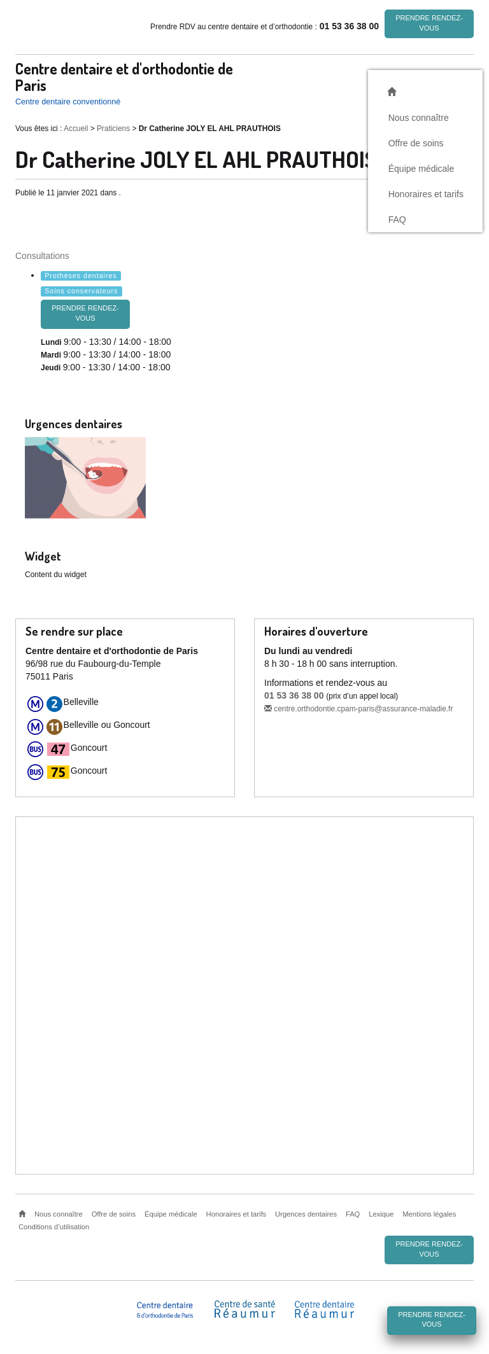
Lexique (381, 1214)
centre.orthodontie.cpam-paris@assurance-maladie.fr (358, 708)
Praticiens (113, 128)
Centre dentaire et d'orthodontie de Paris (124, 76)
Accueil (76, 128)
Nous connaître (418, 117)
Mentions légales (429, 1214)
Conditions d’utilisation (53, 1227)
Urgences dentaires (306, 1214)
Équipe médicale (421, 168)
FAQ (397, 219)
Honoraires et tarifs (426, 193)
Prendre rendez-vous (429, 23)
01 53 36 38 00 (293, 695)
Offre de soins (416, 142)
